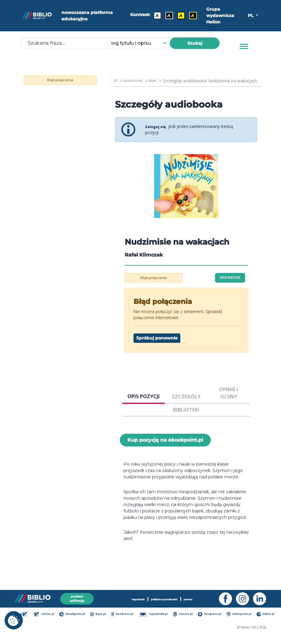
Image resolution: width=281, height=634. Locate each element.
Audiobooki (132, 81)
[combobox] (142, 43)
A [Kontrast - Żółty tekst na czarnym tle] (190, 14)
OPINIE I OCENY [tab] (228, 393)
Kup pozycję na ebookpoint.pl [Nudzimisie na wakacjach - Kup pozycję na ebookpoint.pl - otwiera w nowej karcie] (165, 440)
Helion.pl (48, 614)
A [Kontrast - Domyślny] (154, 14)
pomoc (193, 598)
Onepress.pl (211, 614)
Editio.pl (266, 614)
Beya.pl (102, 614)
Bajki (153, 81)
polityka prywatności (164, 598)
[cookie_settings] (14, 620)
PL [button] (251, 15)
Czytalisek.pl (155, 614)
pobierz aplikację (77, 597)
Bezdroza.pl (125, 614)
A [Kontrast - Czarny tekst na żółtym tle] (178, 14)
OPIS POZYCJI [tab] (143, 396)
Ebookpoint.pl (76, 614)
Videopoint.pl (240, 614)
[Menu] (244, 46)
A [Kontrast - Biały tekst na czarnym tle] (166, 14)
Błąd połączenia (60, 80)
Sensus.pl (184, 614)
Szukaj (194, 43)
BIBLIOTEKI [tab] (186, 409)
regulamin (133, 598)
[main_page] (115, 80)
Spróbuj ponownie (157, 338)
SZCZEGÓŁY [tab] (186, 396)
